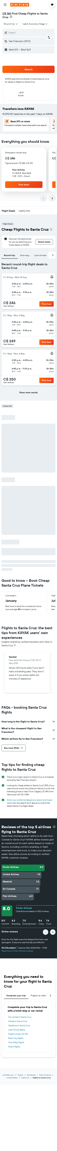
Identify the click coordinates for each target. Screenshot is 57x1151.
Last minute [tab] (40, 255)
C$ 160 (6, 13)
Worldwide (31, 1075)
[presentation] (11, 16)
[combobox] (10, 24)
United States (11, 1078)
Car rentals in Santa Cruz (19, 1017)
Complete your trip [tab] (16, 995)
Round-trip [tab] (9, 255)
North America (45, 1075)
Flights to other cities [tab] (42, 995)
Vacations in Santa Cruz (19, 1025)
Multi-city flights (15, 1038)
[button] (5, 4)
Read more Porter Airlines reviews (17, 950)
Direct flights (14, 1046)
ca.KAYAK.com (8, 1075)
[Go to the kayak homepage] (19, 4)
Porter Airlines (24, 907)
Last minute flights (16, 1029)
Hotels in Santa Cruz (17, 1021)
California (25, 1078)
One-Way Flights (16, 1042)
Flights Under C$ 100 (18, 1034)
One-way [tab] (24, 255)
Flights (20, 1075)
